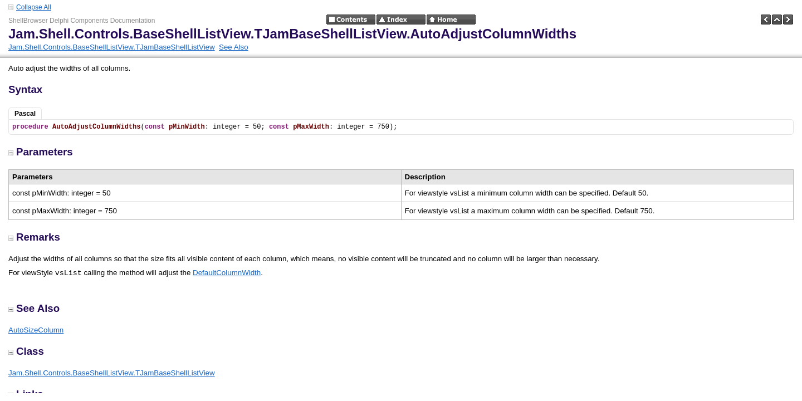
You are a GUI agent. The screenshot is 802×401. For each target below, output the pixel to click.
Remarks (34, 237)
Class (26, 351)
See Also (233, 47)
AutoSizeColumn (35, 330)
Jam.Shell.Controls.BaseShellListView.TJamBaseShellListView (111, 47)
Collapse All (33, 7)
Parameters (40, 152)
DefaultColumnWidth (227, 272)
